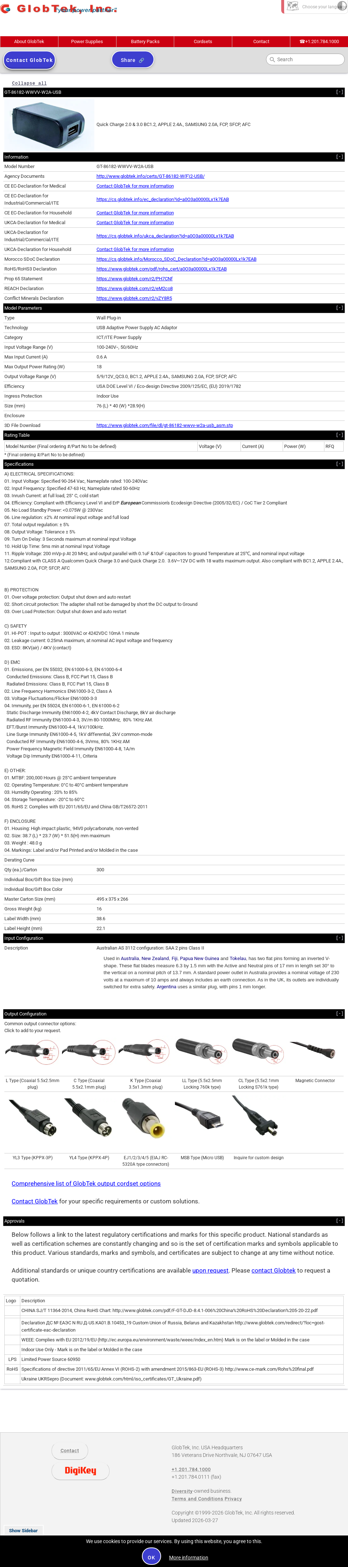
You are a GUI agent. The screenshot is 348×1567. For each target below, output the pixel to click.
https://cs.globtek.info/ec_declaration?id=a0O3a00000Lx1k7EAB (163, 199)
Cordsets (203, 41)
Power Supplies (87, 41)
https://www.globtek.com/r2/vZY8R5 (134, 298)
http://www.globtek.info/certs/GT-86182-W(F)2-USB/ (151, 176)
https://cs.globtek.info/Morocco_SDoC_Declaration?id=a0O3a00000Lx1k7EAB (177, 259)
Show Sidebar (23, 1530)
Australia (130, 958)
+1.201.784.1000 (319, 41)
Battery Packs (145, 41)
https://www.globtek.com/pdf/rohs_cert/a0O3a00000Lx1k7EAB (162, 269)
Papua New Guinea (199, 958)
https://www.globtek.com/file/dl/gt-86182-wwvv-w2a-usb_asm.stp (165, 425)
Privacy (233, 1498)
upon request (210, 1270)
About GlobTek (29, 41)
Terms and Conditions (198, 1498)
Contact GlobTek (35, 1201)
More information (188, 1557)
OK (151, 1557)
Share (128, 60)
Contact (261, 41)
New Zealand (155, 958)
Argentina (166, 986)
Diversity (182, 1491)
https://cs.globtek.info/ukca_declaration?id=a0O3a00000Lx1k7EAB (165, 236)
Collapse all (29, 83)
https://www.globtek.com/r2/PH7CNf (135, 278)
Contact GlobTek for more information (135, 186)
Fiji (174, 958)
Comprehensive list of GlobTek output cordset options (86, 1183)
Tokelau (238, 958)
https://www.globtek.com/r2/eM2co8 (135, 288)
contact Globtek (273, 1270)
